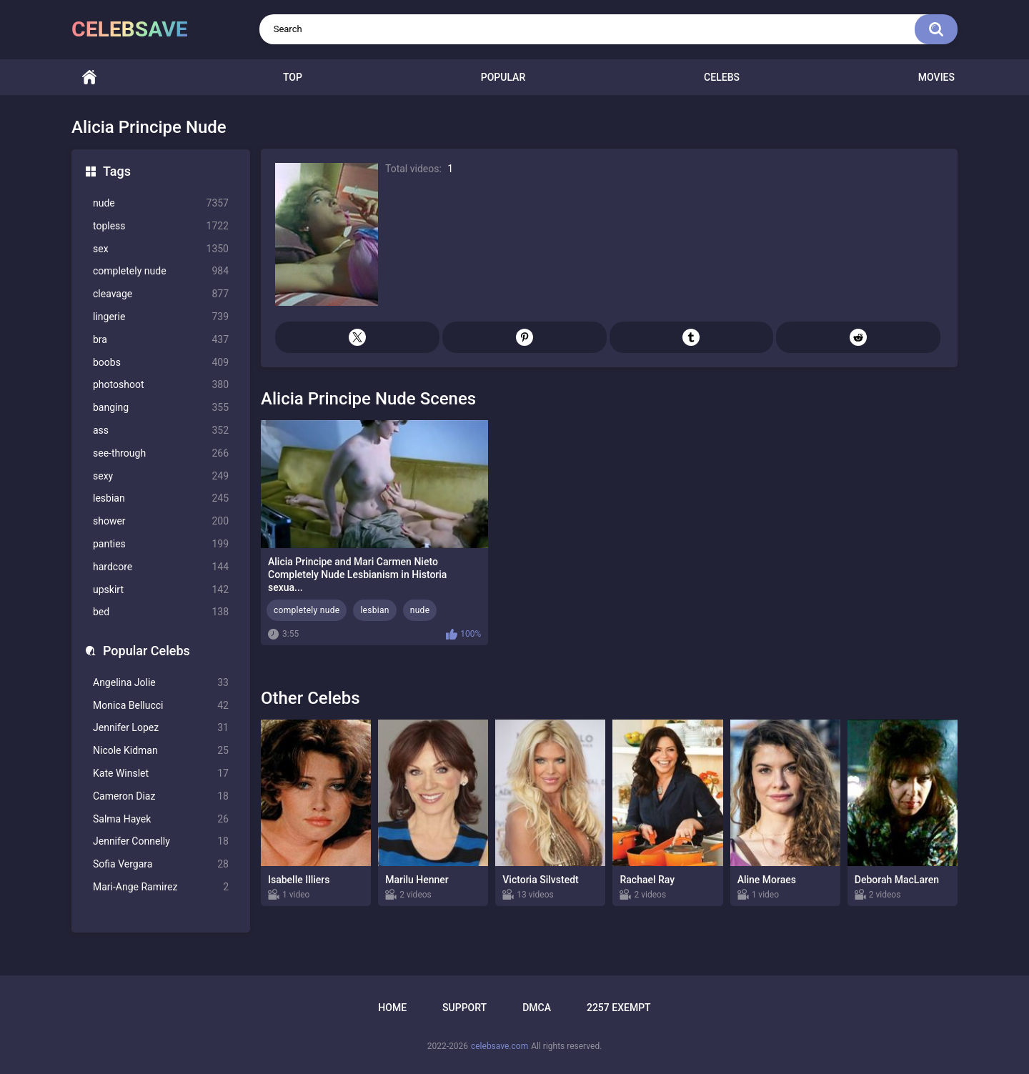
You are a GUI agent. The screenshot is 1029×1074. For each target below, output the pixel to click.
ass (161, 430)
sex (161, 249)
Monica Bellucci (161, 706)
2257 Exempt (619, 1007)
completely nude (161, 271)
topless (161, 226)
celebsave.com (499, 1046)
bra (161, 340)
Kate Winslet (161, 773)
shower (161, 521)
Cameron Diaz (161, 796)
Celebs (722, 77)
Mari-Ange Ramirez (161, 887)
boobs (161, 363)
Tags (117, 171)
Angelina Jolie (161, 683)
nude (161, 203)
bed (161, 612)
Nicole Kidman (161, 751)
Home (89, 77)
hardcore (161, 567)
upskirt (161, 590)
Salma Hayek (161, 819)
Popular (503, 77)
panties (161, 544)
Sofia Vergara (161, 864)
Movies (936, 77)
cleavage (161, 294)
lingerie (161, 317)
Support (464, 1007)
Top (292, 77)
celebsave (129, 28)
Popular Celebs (146, 650)
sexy (161, 476)
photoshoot (161, 385)
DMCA (536, 1007)
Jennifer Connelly (161, 841)
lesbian (161, 498)
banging (161, 408)
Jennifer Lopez (161, 728)
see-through (161, 453)
